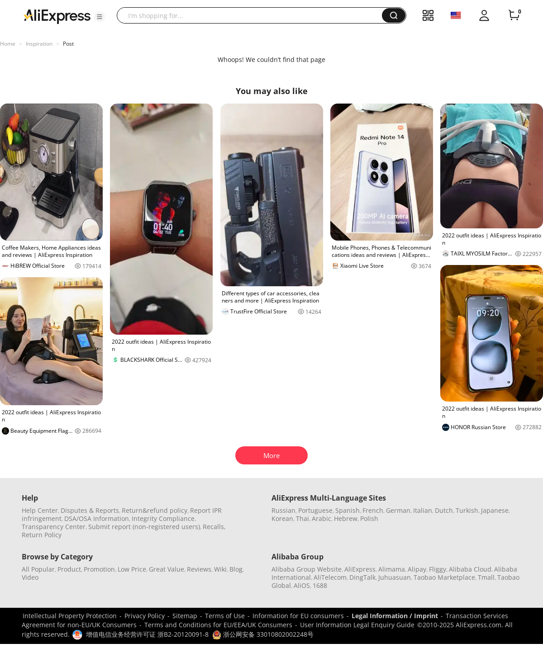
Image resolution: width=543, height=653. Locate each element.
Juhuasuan (394, 577)
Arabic (321, 518)
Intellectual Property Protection (70, 615)
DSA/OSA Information (96, 518)
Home (7, 43)
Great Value (166, 569)
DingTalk (362, 577)
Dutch (444, 510)
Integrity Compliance (163, 518)
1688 (320, 585)
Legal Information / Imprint (395, 615)
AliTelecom (330, 577)
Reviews (199, 569)
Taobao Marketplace (444, 577)
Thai (302, 518)
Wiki (220, 569)
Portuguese (315, 510)
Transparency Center (54, 526)
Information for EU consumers (298, 615)
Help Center (40, 510)
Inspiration (39, 43)
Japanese (495, 510)
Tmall (486, 577)
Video (30, 577)
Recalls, (214, 526)
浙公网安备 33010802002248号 (263, 634)
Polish (369, 518)
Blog (236, 569)
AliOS (302, 585)
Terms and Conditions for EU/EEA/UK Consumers (218, 624)
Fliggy (437, 569)
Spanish (347, 510)
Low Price (132, 569)
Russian (283, 510)
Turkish (467, 510)
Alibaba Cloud (470, 569)
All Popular (38, 569)
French (372, 510)
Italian (422, 510)
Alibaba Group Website (307, 569)
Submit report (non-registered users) (144, 526)
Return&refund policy (154, 510)
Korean (282, 518)
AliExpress (360, 569)
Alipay (417, 569)
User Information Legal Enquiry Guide (357, 624)
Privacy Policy (144, 615)
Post (68, 43)
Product (69, 569)
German (398, 510)
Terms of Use (225, 615)
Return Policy (42, 534)
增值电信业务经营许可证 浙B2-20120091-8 (147, 634)
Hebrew (345, 518)
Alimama (391, 569)
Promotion (99, 569)
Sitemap (184, 615)
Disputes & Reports (90, 510)
